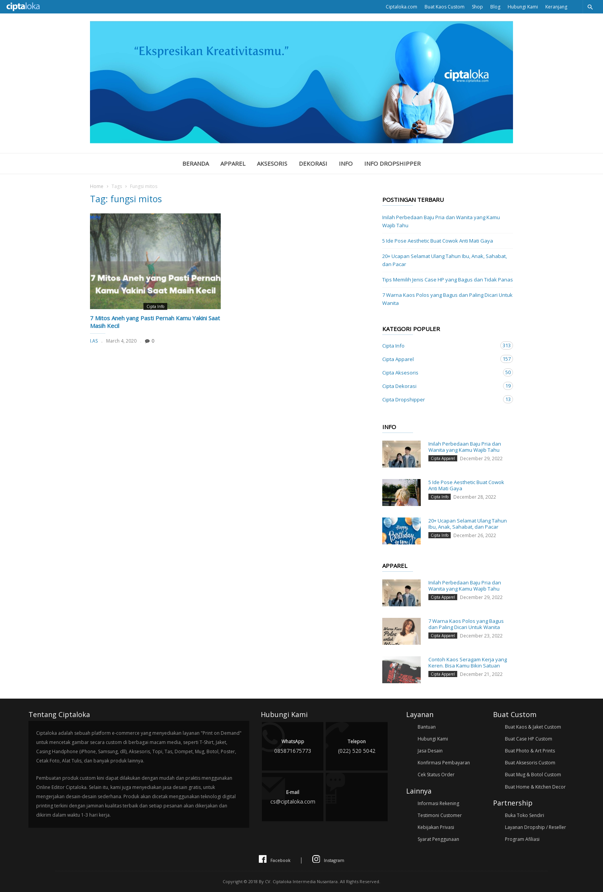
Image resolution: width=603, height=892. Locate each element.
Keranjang (556, 6)
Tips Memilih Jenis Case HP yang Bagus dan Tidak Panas (447, 279)
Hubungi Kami (523, 6)
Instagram (328, 859)
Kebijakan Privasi (436, 827)
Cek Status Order (436, 774)
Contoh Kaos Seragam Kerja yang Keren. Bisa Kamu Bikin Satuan (467, 662)
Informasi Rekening (438, 803)
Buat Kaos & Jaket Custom (533, 727)
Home (96, 186)
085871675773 (292, 745)
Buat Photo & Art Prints (530, 750)
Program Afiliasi (522, 839)
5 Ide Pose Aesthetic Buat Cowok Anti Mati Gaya (437, 240)
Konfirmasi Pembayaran (444, 762)
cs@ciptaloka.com (292, 796)
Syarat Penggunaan (438, 839)
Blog (495, 6)
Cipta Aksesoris (440, 372)
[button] (590, 6)
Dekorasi (313, 163)
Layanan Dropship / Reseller (535, 827)
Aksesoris (272, 163)
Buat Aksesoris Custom (530, 762)
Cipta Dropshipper (440, 399)
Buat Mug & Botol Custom (533, 774)
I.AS (94, 341)
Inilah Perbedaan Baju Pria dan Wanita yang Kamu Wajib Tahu (441, 221)
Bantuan (427, 727)
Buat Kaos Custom (445, 6)
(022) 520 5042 (356, 745)
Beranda (195, 163)
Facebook (274, 859)
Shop (477, 6)
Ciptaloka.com (401, 6)
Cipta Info (155, 306)
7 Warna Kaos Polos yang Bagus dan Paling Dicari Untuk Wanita (447, 298)
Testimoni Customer (440, 815)
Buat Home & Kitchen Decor (535, 787)
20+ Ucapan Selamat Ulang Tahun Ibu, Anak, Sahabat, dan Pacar (444, 260)
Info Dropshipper (392, 163)
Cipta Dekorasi (440, 386)
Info (346, 163)
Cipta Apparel (440, 359)
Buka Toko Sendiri (524, 815)
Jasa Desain (430, 750)
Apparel (232, 163)
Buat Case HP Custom (528, 739)
